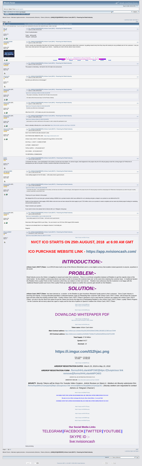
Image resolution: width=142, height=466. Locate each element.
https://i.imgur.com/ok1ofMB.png (82, 304)
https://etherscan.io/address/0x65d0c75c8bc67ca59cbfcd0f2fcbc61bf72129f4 (90, 334)
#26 (137, 103)
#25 (137, 90)
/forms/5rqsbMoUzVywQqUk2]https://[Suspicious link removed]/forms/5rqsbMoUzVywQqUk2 (65, 386)
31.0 (20, 11)
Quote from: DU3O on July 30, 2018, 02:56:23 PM (36, 187)
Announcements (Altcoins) (33, 17)
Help (11, 14)
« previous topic (128, 20)
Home (7, 14)
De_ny (5, 28)
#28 (137, 129)
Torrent (23, 11)
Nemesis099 (7, 89)
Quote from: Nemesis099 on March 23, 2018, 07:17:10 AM (38, 235)
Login (19, 14)
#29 (137, 158)
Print (137, 21)
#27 (137, 116)
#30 (137, 171)
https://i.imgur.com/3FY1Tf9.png (82, 406)
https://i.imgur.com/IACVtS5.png (82, 413)
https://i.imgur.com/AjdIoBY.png (82, 362)
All (10, 21)
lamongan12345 (8, 41)
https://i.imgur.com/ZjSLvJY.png (82, 237)
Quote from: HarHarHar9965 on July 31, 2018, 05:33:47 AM (38, 216)
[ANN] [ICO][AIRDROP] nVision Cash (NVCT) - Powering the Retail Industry (72, 17)
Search (15, 14)
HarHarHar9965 (8, 171)
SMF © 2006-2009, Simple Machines (77, 463)
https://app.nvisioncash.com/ (51, 135)
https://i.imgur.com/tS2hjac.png (82, 351)
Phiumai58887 (7, 232)
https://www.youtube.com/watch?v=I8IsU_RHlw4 (82, 320)
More (27, 14)
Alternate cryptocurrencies (18, 17)
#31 (137, 185)
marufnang (7, 63)
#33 (137, 232)
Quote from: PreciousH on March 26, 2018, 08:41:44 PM (38, 106)
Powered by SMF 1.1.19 (62, 463)
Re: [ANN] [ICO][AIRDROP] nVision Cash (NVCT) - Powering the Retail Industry (50, 129)
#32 (137, 213)
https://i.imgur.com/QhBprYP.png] (82, 392)
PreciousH (6, 76)
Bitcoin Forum (6, 17)
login (17, 9)
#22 (137, 42)
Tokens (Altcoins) (45, 17)
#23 (137, 63)
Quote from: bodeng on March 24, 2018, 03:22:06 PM (37, 119)
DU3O (5, 158)
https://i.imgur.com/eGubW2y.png (82, 309)
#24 (137, 77)
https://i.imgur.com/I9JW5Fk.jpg (82, 417)
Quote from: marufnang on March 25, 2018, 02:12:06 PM (38, 92)
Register (23, 14)
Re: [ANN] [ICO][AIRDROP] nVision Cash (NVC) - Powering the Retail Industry (50, 28)
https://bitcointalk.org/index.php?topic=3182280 (62, 125)
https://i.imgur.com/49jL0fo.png (82, 318)
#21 (137, 29)
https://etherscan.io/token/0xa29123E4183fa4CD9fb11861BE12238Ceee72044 (90, 331)
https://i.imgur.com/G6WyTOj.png (82, 420)
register (21, 9)
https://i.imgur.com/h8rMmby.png (82, 409)
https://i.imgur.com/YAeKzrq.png (82, 305)
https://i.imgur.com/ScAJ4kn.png (82, 324)
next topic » (136, 20)
